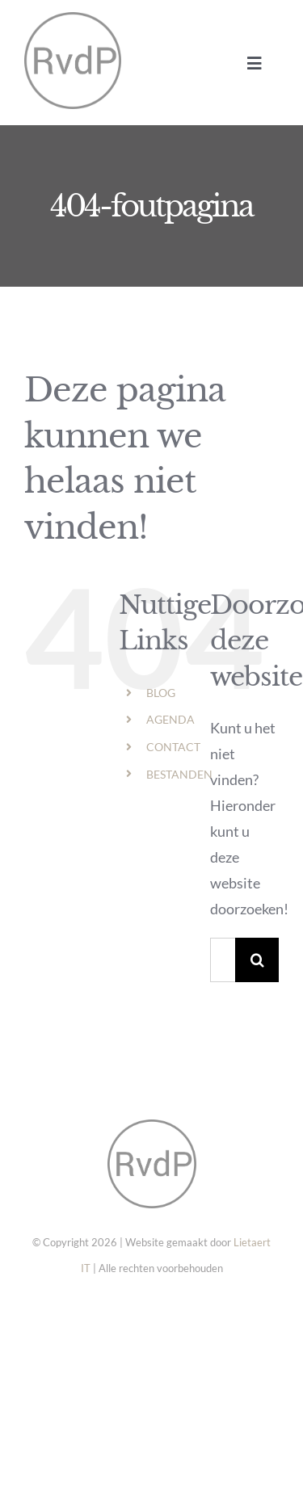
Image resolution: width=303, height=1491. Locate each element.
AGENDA (170, 719)
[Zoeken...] (222, 960)
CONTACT (173, 747)
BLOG (160, 692)
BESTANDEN (179, 774)
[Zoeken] (257, 960)
